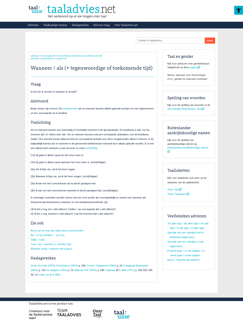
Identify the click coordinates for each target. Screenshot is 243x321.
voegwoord (61, 58)
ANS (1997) (128, 270)
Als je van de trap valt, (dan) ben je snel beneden (57, 230)
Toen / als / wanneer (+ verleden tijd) (51, 244)
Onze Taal (174, 189)
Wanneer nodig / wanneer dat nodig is (51, 248)
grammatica (47, 58)
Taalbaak (110, 270)
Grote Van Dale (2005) (43, 265)
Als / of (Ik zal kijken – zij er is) (47, 235)
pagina (195, 67)
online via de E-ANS (49, 274)
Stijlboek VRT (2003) (85, 270)
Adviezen (33, 25)
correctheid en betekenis (70, 56)
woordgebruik (48, 56)
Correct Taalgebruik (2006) (101, 265)
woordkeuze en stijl (92, 56)
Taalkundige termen (55, 25)
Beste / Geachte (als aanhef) (183, 259)
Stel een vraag (101, 25)
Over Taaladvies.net (126, 25)
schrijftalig (91, 148)
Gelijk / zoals (38, 239)
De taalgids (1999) (56, 270)
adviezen (35, 56)
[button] (238, 10)
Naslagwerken (80, 25)
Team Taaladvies (178, 194)
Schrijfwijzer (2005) (66, 265)
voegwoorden (70, 108)
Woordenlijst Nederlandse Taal (185, 108)
